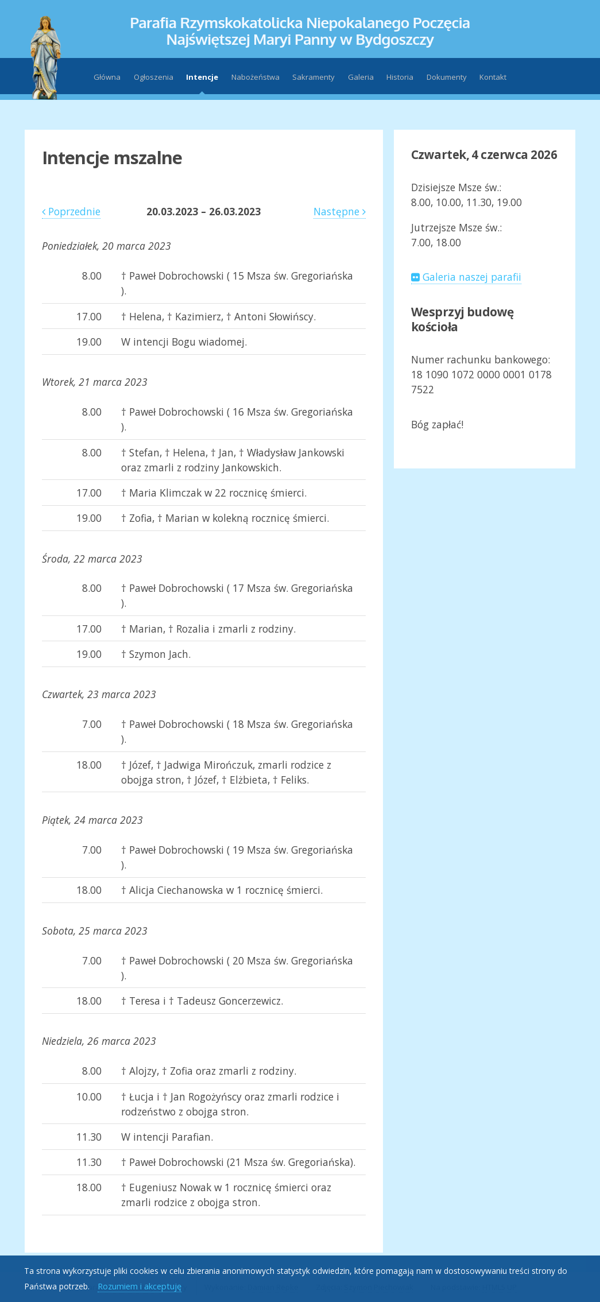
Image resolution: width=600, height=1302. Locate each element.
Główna (107, 77)
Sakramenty (313, 77)
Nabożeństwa (255, 77)
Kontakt (492, 77)
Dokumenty (447, 77)
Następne (339, 211)
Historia (399, 77)
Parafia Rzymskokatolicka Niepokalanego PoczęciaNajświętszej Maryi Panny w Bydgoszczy (300, 30)
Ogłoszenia (153, 77)
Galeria (361, 77)
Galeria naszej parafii (466, 277)
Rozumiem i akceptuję (139, 1286)
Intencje (202, 77)
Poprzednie (71, 211)
